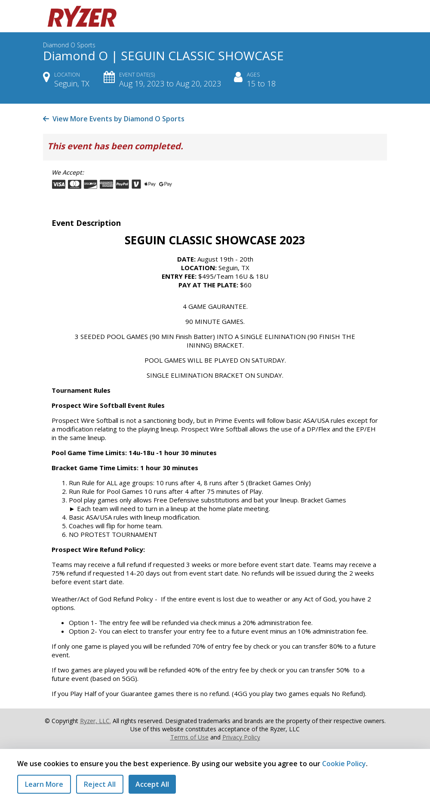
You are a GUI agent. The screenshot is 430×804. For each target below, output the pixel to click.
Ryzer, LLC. (95, 721)
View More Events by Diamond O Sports (113, 118)
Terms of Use (189, 737)
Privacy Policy (241, 737)
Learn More (44, 784)
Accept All (152, 784)
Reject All (100, 784)
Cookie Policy (344, 763)
